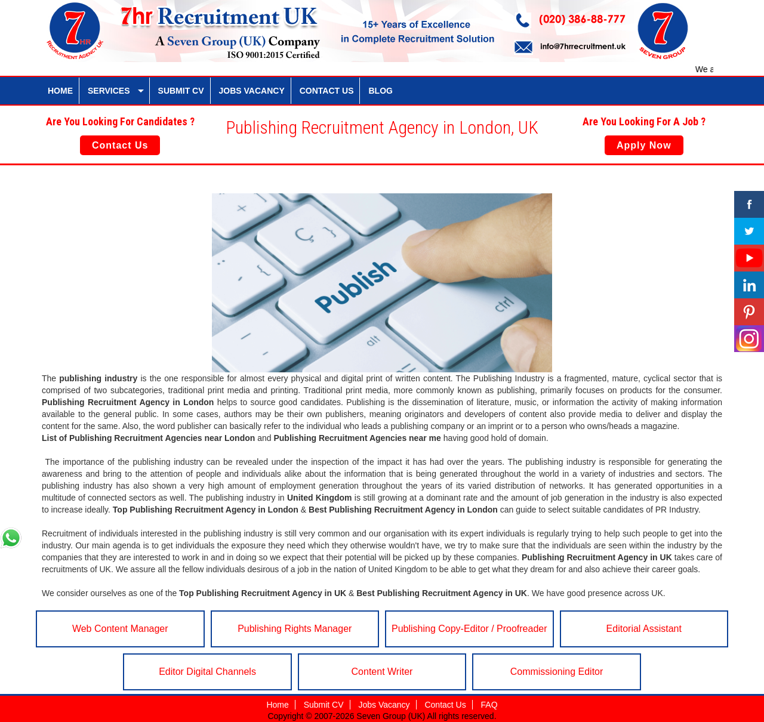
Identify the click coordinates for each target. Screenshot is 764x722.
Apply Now (644, 145)
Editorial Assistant (644, 629)
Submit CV (324, 704)
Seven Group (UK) (391, 716)
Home (277, 704)
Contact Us (120, 145)
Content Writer (382, 672)
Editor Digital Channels (207, 672)
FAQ (489, 704)
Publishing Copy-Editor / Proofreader (469, 629)
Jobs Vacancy (383, 704)
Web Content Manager (120, 629)
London (198, 402)
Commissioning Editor (556, 672)
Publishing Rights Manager (295, 629)
